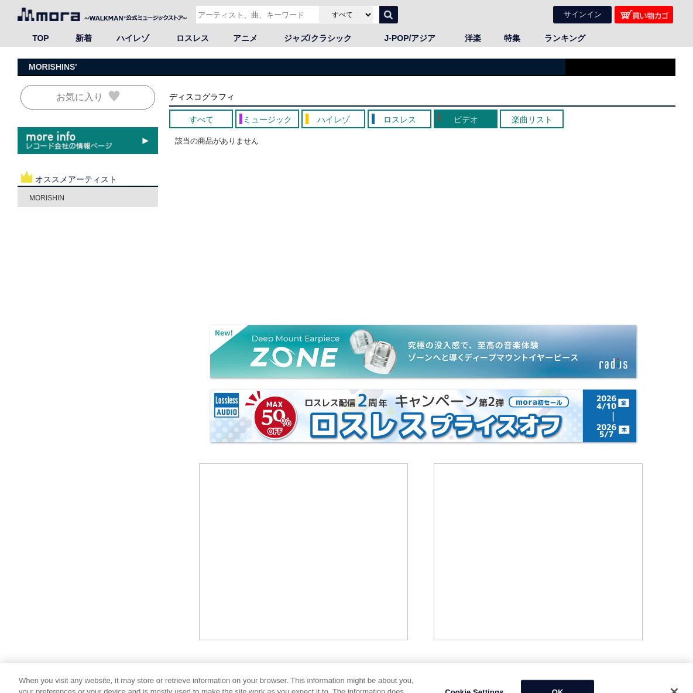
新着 (84, 38)
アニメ (245, 38)
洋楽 (473, 38)
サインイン (583, 14)
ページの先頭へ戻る (643, 675)
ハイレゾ (132, 38)
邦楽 (70, 687)
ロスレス (192, 38)
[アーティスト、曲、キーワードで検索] (256, 14)
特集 (512, 38)
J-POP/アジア (410, 38)
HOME (32, 687)
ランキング (564, 38)
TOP (40, 38)
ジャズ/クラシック (318, 38)
